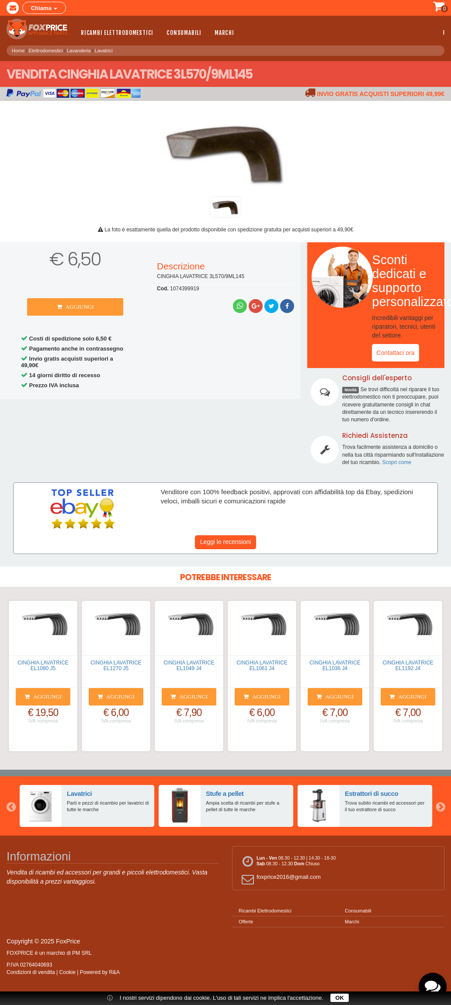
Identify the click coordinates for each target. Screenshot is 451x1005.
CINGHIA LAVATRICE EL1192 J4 (408, 665)
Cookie (67, 972)
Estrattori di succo (372, 793)
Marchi (224, 32)
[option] (86, 806)
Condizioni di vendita (31, 972)
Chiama (44, 8)
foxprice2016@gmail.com (280, 879)
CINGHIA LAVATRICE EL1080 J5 (43, 665)
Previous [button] (11, 806)
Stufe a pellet (225, 793)
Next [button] (440, 806)
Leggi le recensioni (225, 541)
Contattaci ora (395, 352)
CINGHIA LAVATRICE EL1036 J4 (335, 665)
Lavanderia (78, 49)
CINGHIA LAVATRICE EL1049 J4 (189, 665)
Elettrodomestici (46, 49)
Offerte (246, 921)
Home (18, 49)
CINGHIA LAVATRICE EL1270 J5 (116, 665)
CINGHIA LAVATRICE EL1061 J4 (262, 665)
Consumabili (184, 32)
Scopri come (396, 462)
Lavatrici (104, 49)
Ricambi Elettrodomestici (117, 32)
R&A (114, 972)
